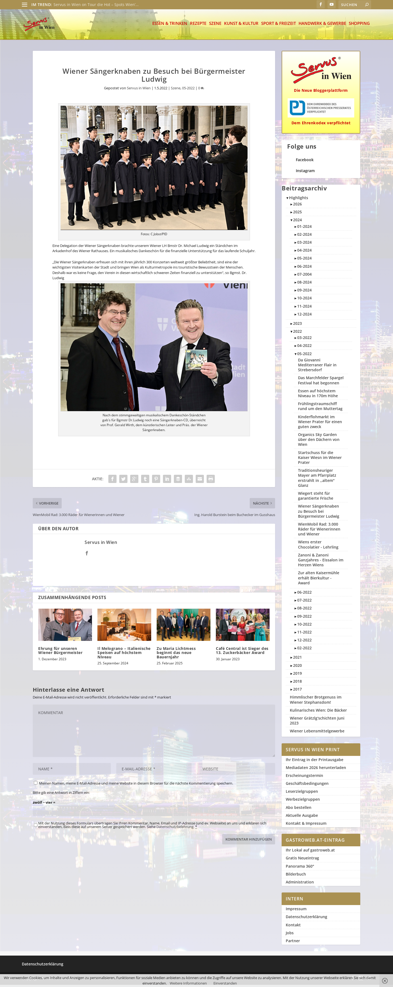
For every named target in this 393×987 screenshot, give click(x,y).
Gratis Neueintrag (302, 860)
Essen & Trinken (169, 25)
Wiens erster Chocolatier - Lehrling (318, 546)
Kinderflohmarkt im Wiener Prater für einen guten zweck (320, 423)
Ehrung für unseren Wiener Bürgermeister (60, 652)
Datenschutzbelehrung (174, 828)
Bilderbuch (296, 876)
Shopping (359, 25)
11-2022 (304, 634)
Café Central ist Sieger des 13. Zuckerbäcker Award (242, 652)
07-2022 (304, 602)
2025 (297, 214)
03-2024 (304, 244)
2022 (297, 333)
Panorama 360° (300, 868)
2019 (297, 675)
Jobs (290, 935)
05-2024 (304, 260)
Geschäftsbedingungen (307, 785)
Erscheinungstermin (304, 777)
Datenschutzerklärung (306, 918)
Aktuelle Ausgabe (302, 817)
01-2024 (304, 228)
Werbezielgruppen (303, 801)
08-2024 (304, 284)
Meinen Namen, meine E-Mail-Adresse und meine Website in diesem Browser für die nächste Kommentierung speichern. (136, 785)
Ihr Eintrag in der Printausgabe (314, 761)
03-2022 (304, 339)
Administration (300, 884)
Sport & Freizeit (278, 25)
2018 (297, 683)
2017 (297, 691)
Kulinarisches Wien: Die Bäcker (318, 712)
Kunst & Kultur (241, 25)
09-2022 (304, 618)
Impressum (296, 911)
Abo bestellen (298, 809)
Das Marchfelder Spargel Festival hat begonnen (321, 382)
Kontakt (293, 927)
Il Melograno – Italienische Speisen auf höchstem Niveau (124, 655)
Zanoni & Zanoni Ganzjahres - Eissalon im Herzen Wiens (320, 562)
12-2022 (304, 642)
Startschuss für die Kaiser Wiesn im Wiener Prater (320, 459)
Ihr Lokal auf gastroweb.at (310, 852)
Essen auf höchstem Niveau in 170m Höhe (318, 395)
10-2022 (304, 626)
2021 (297, 659)
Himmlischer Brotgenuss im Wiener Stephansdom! (315, 702)
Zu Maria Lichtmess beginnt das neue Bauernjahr (176, 655)
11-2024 (304, 308)
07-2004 (304, 276)
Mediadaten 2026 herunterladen (316, 769)
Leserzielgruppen (302, 793)
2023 (297, 325)
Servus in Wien (139, 90)
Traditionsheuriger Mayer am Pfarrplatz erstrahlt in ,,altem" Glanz (317, 480)
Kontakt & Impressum (306, 825)
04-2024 (304, 252)
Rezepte (198, 25)
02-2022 (304, 650)
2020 (297, 667)
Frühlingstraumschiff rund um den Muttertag (320, 408)
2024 (297, 222)
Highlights (298, 199)
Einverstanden (225, 983)
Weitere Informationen (188, 983)
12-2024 (304, 316)
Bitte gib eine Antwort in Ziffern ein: (61, 794)
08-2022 (304, 610)
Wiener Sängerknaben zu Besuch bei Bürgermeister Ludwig (318, 513)
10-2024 (304, 300)
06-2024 (304, 268)
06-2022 (304, 594)
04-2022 (304, 347)
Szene (215, 25)
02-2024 (304, 236)
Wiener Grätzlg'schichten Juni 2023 (317, 723)
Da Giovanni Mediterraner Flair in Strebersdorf (317, 367)
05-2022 (188, 90)
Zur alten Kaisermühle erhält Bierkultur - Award (318, 579)
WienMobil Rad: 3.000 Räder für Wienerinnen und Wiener (319, 531)
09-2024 (304, 292)
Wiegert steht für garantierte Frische (315, 498)
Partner (293, 942)
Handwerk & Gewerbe (322, 25)
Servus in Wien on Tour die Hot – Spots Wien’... (96, 4)
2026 (297, 206)
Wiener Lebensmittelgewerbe (317, 733)
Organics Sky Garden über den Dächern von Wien (319, 441)
